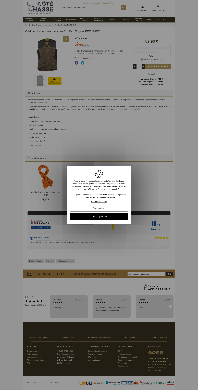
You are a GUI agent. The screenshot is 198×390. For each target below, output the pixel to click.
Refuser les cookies (99, 202)
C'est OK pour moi (99, 216)
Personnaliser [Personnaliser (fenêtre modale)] (99, 208)
